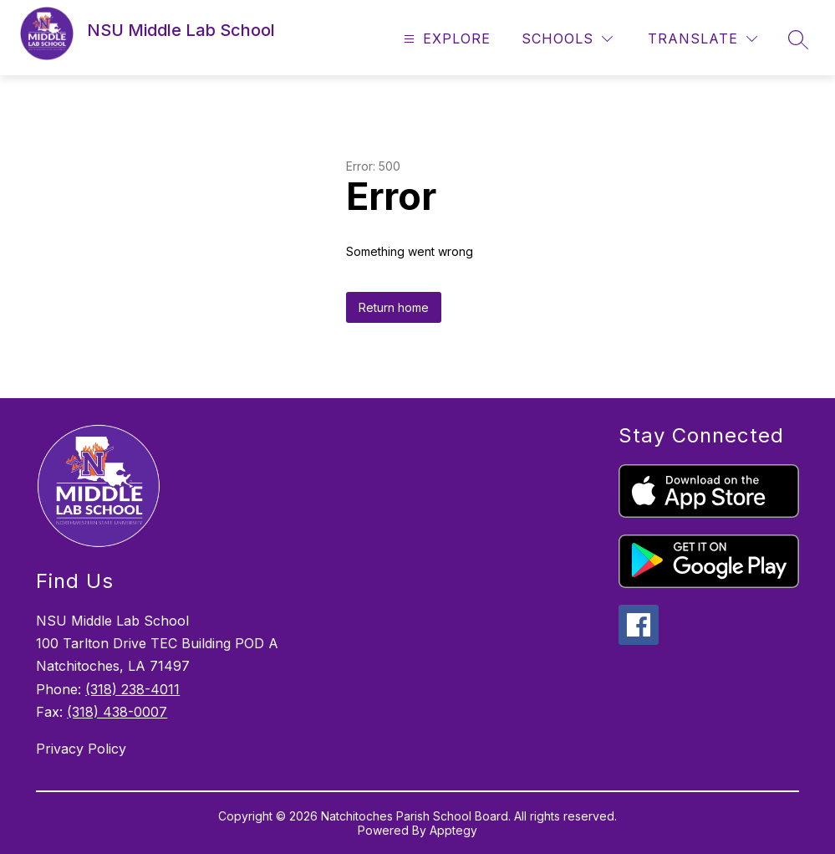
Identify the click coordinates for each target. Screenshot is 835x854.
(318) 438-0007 (117, 711)
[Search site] (798, 39)
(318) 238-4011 (132, 689)
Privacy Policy (81, 748)
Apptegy (453, 830)
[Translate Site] (702, 38)
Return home (394, 307)
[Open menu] (445, 38)
